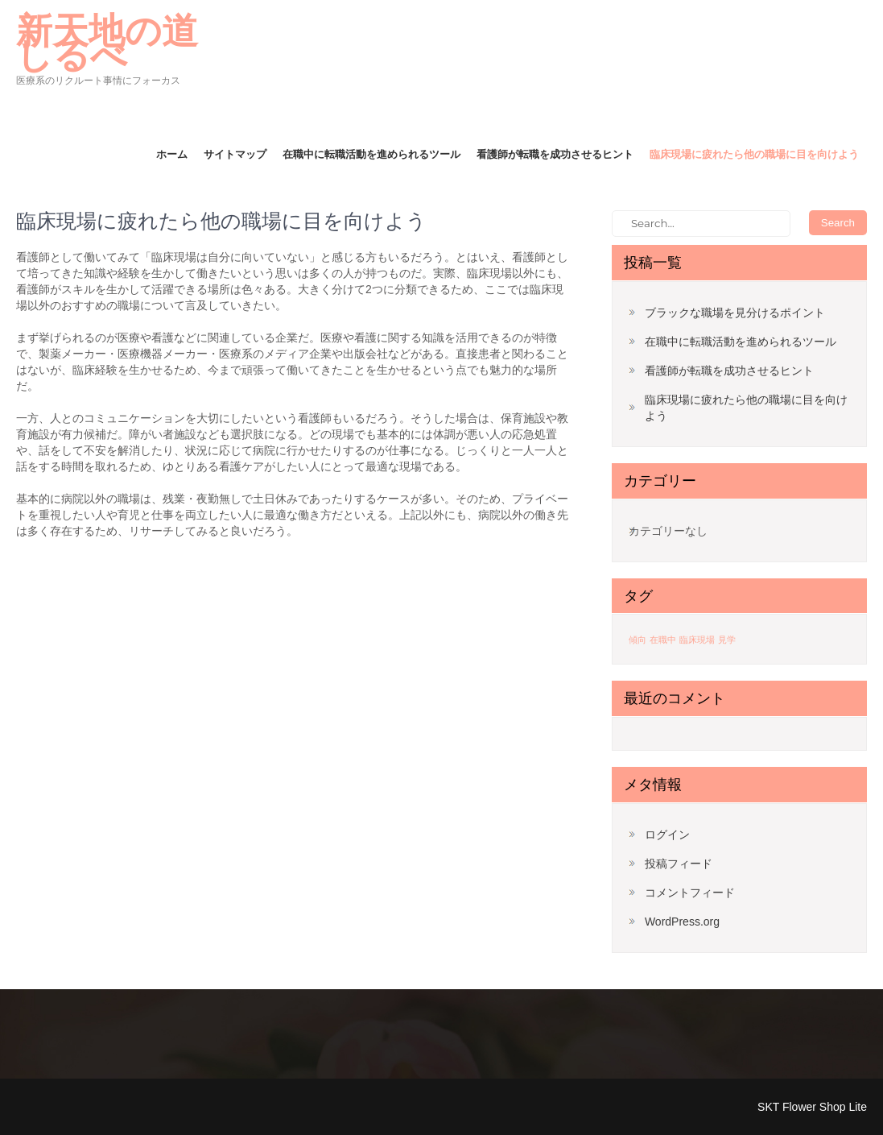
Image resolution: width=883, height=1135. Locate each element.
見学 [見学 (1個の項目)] (727, 639)
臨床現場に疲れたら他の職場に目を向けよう (754, 153)
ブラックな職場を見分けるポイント (735, 312)
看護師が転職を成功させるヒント (555, 153)
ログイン (667, 834)
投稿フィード (678, 863)
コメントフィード (690, 892)
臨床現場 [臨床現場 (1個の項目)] (697, 639)
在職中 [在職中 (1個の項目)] (663, 639)
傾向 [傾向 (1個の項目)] (637, 639)
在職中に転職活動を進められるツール (371, 153)
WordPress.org (682, 921)
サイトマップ (235, 153)
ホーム (172, 153)
